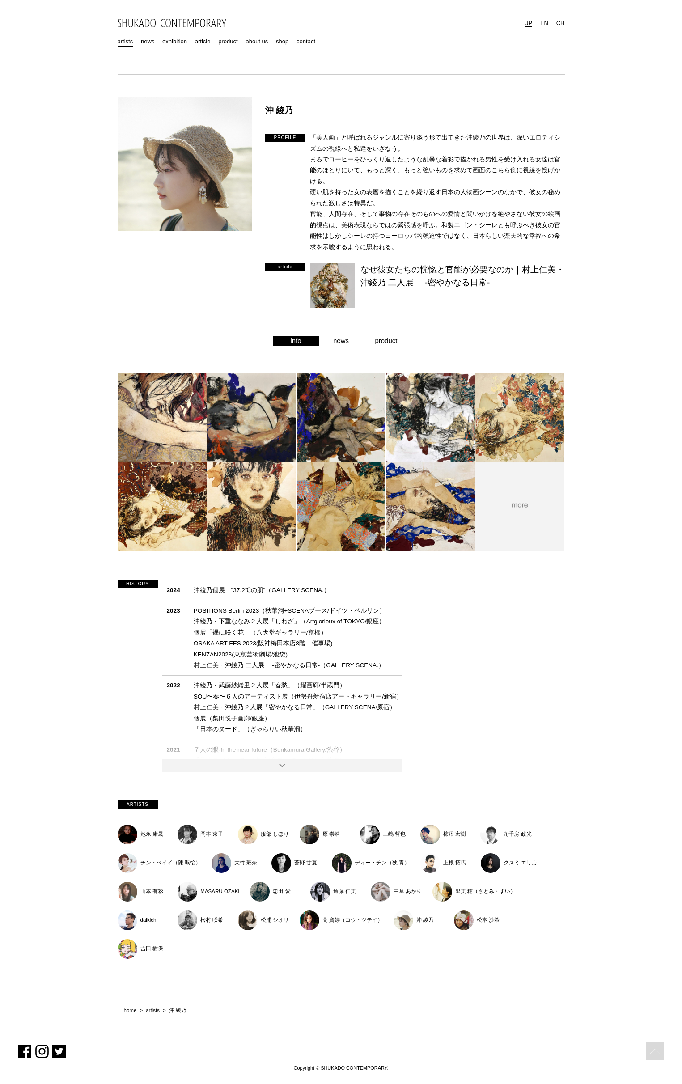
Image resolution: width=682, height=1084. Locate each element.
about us (257, 41)
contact (306, 41)
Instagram (42, 1051)
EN (544, 23)
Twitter (59, 1051)
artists (125, 41)
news (147, 41)
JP (528, 23)
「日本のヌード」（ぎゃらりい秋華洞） (250, 729)
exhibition (174, 41)
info (295, 340)
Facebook (24, 1051)
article (203, 41)
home (130, 1010)
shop (282, 41)
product (227, 41)
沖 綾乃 (177, 1010)
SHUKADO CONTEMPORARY (172, 23)
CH (560, 23)
